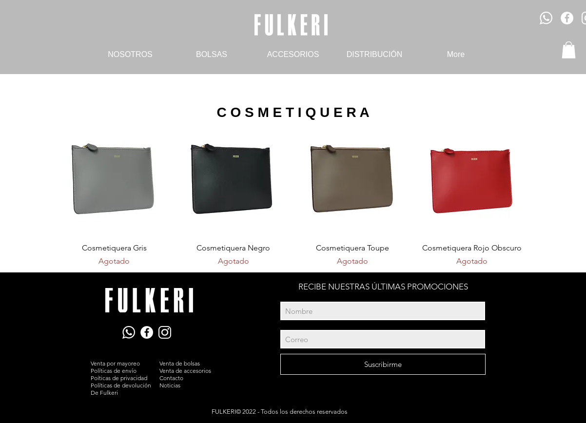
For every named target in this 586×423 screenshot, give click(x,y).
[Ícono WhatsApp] (546, 18)
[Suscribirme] (383, 364)
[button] (569, 49)
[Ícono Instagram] (164, 332)
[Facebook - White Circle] (146, 332)
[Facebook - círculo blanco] (567, 18)
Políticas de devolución (121, 385)
